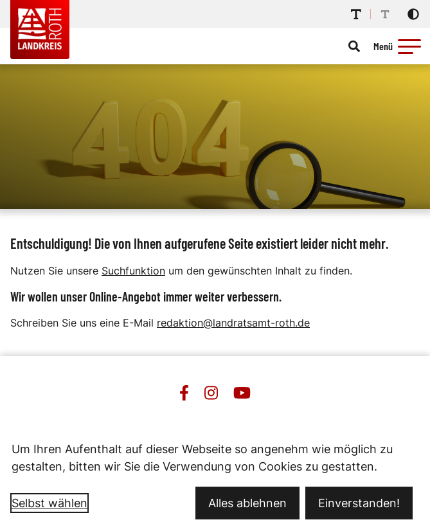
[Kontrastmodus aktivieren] (413, 14)
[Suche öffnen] (354, 46)
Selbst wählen (49, 503)
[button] (409, 46)
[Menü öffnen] (399, 46)
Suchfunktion (133, 270)
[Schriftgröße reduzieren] (385, 14)
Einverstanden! (359, 503)
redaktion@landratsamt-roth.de (233, 322)
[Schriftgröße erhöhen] (356, 14)
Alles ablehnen (247, 503)
